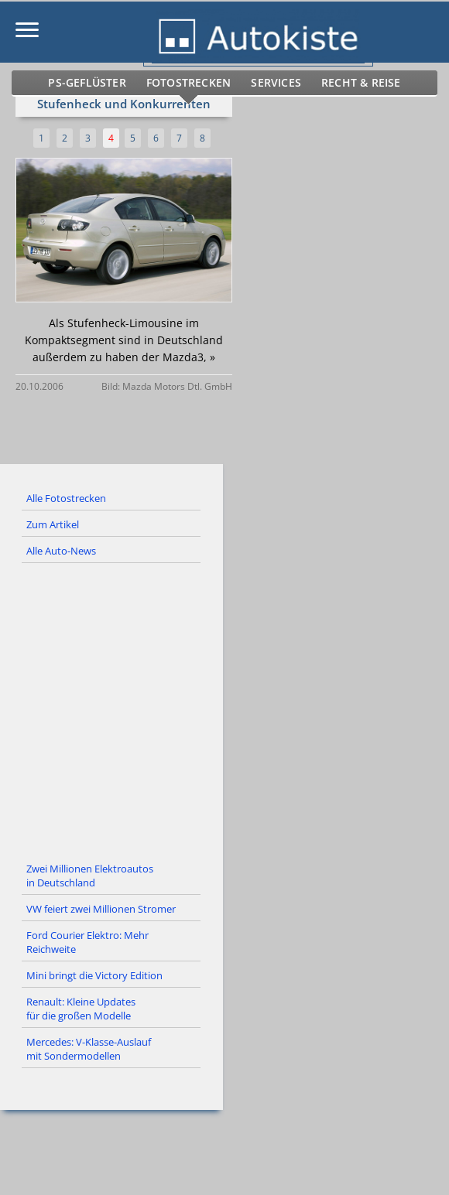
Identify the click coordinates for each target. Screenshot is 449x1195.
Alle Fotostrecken (66, 498)
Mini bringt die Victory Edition (94, 975)
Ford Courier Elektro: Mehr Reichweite (87, 942)
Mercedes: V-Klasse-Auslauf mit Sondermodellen (88, 1049)
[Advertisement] (224, 710)
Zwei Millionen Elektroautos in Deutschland (89, 875)
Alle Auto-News (61, 551)
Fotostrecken (191, 83)
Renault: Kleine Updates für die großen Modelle (80, 1009)
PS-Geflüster (98, 83)
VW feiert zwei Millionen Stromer (101, 909)
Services (272, 83)
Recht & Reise (350, 83)
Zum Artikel (52, 524)
